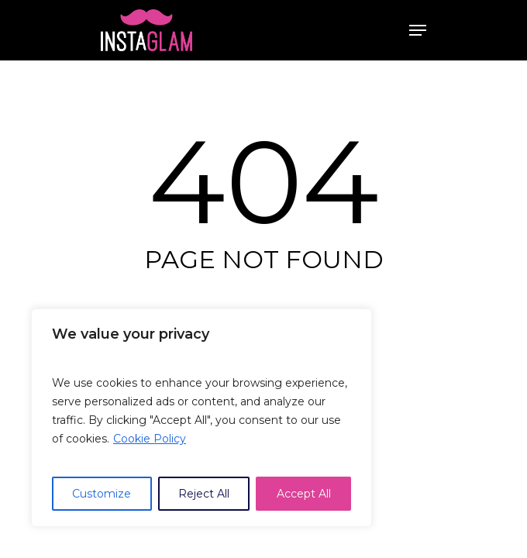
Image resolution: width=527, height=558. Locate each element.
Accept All (304, 494)
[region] (201, 417)
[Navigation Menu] (417, 30)
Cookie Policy (149, 439)
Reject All (203, 494)
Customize (101, 494)
